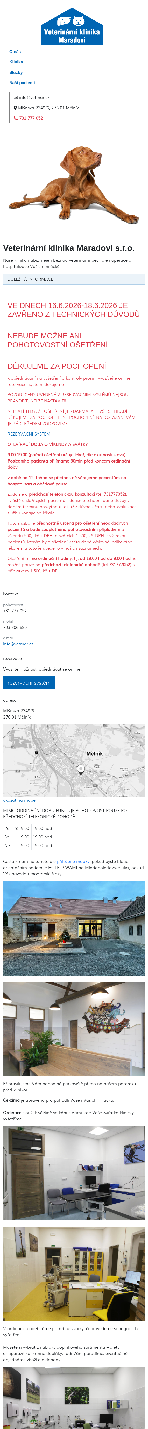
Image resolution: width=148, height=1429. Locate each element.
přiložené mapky (73, 861)
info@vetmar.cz (31, 97)
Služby (16, 72)
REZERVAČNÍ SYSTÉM (29, 434)
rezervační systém (29, 682)
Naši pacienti (22, 83)
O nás (15, 51)
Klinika (16, 62)
